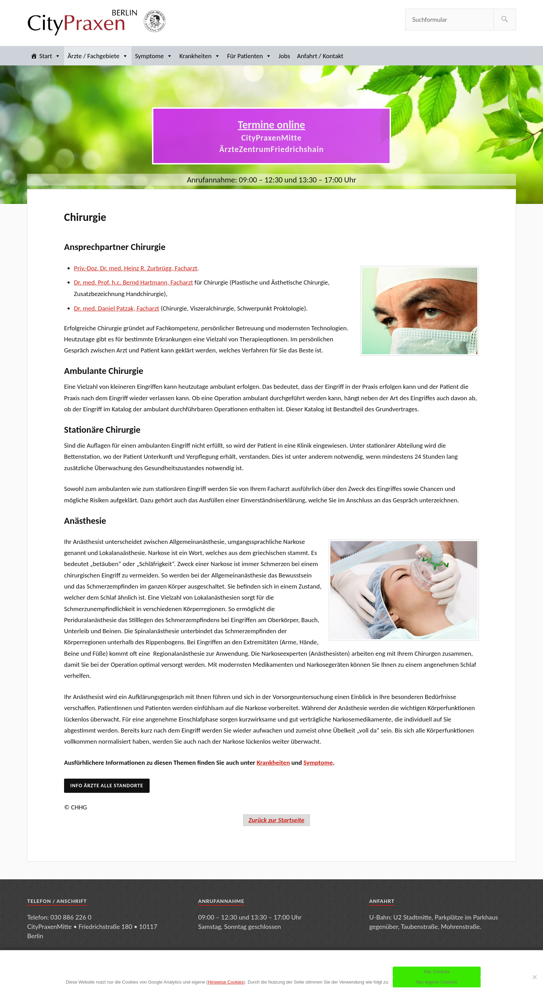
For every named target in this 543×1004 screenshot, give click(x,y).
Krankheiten (199, 56)
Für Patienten (249, 56)
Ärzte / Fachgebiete (98, 56)
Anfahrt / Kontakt (320, 56)
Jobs (284, 56)
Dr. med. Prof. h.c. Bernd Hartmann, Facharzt (133, 282)
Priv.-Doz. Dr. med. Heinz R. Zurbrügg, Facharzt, (136, 268)
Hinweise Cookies (225, 982)
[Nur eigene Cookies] (534, 977)
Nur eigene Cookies (436, 982)
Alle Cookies (436, 971)
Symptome (153, 56)
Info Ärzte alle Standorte (106, 785)
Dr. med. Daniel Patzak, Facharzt (116, 308)
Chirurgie (85, 217)
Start (50, 56)
